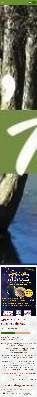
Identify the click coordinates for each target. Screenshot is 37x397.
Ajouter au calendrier (8, 333)
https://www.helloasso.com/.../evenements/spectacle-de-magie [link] (18, 374)
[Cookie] (4, 393)
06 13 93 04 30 (9, 363)
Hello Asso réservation (22, 333)
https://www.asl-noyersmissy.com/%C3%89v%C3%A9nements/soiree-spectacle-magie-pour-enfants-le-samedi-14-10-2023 (17, 393)
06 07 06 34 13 (21, 363)
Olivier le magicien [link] (27, 358)
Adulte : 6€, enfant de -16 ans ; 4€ (12, 339)
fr (33, 2)
